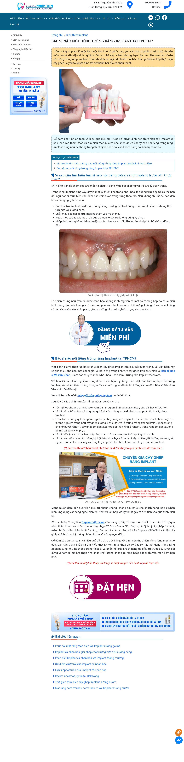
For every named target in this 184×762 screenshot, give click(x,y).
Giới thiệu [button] (16, 18)
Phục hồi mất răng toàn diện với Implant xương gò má (87, 646)
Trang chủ (57, 35)
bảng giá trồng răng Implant (95, 395)
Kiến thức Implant (22, 44)
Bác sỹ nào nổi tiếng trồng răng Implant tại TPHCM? (87, 168)
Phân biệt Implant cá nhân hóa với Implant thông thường (89, 658)
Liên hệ (14, 24)
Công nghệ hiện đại (22, 49)
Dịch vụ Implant (21, 39)
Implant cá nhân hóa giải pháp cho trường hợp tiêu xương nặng (93, 652)
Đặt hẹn (132, 18)
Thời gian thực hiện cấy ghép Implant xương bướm (85, 682)
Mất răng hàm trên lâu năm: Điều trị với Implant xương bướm (92, 688)
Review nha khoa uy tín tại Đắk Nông (77, 676)
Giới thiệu (17, 35)
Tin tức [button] (107, 18)
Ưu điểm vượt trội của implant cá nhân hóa (81, 664)
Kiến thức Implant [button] (60, 18)
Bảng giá (120, 18)
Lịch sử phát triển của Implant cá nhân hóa (80, 670)
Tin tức (16, 54)
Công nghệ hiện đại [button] (86, 18)
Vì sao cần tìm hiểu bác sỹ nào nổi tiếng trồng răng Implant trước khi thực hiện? (104, 163)
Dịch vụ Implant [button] (35, 18)
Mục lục (16, 72)
